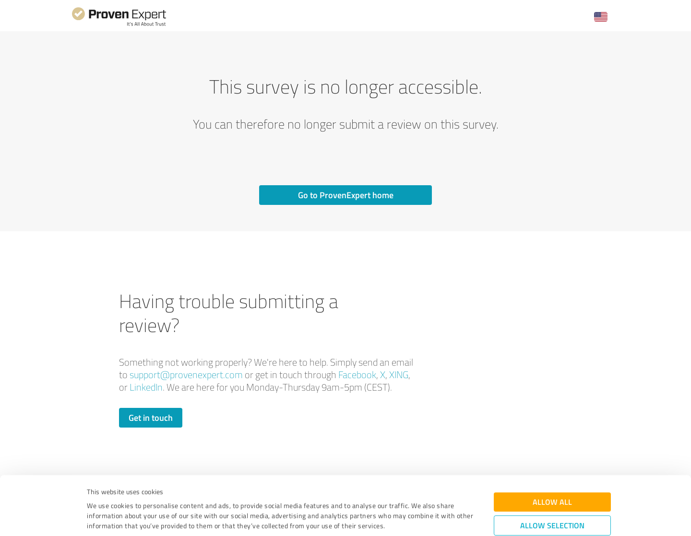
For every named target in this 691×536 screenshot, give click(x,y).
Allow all (552, 447)
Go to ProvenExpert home (345, 195)
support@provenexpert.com (186, 374)
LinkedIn (146, 387)
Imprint (98, 491)
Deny (552, 500)
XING (398, 374)
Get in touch (151, 417)
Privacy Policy (135, 491)
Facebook (357, 374)
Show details (405, 518)
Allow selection (552, 470)
